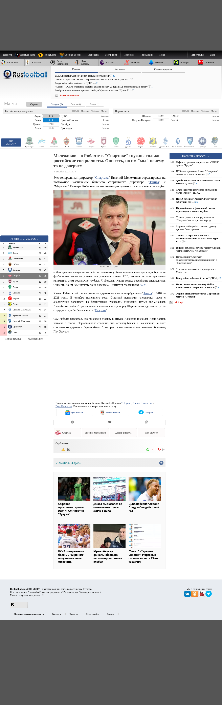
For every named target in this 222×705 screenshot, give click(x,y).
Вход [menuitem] (212, 54)
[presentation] (30, 103)
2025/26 (75, 111)
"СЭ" (143, 284)
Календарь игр (35, 338)
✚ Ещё (178, 302)
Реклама (110, 614)
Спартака (102, 177)
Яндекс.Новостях (142, 402)
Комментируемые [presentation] (163, 69)
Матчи (104, 111)
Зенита (154, 182)
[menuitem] (71, 55)
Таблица (95, 111)
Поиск (162, 54)
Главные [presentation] (76, 69)
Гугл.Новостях (64, 406)
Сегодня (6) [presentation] (57, 104)
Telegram (126, 402)
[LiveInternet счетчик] (19, 607)
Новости (85, 111)
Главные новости (69, 95)
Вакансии (74, 614)
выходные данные (90, 592)
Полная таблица (13, 338)
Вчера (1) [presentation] (94, 104)
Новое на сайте (92, 614)
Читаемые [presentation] (120, 69)
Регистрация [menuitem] (197, 54)
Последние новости (195, 155)
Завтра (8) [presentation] (76, 104)
